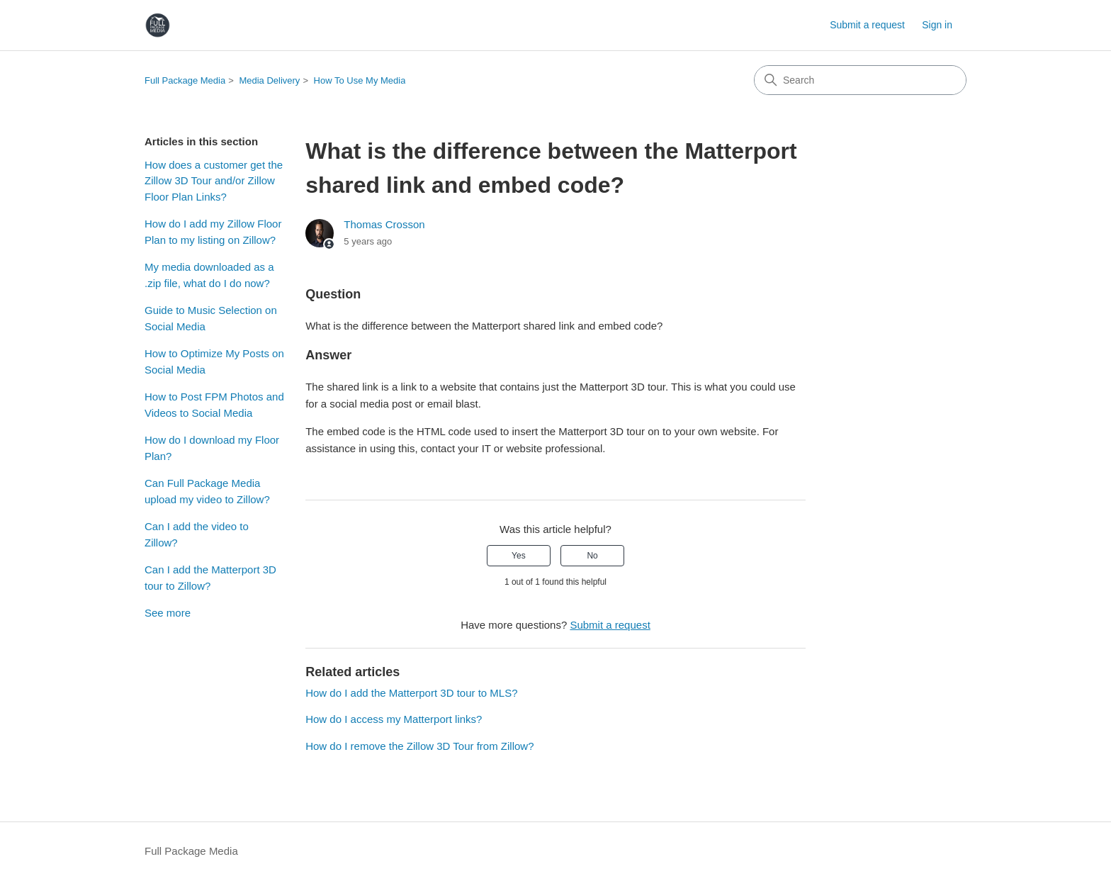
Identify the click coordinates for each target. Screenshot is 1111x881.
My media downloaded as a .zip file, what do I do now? (209, 275)
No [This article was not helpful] (592, 556)
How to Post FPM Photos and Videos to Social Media (214, 405)
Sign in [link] (937, 24)
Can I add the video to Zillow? (197, 534)
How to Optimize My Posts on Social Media (214, 361)
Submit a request (867, 24)
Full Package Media (185, 80)
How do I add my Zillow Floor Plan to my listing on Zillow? (213, 232)
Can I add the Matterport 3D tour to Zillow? (210, 577)
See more (168, 613)
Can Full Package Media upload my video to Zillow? (207, 491)
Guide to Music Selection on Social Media (211, 318)
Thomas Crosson (384, 224)
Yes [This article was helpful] (519, 556)
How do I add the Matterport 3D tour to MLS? (411, 693)
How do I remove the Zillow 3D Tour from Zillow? (419, 746)
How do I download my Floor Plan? (212, 448)
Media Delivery (269, 80)
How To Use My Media (360, 80)
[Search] (860, 80)
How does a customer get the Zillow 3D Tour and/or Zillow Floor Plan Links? (214, 181)
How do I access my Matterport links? (393, 719)
